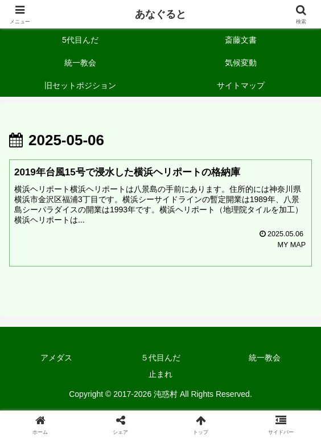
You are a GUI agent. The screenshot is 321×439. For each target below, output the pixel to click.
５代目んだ (160, 357)
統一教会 (265, 357)
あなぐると (160, 14)
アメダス (56, 357)
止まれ (160, 374)
